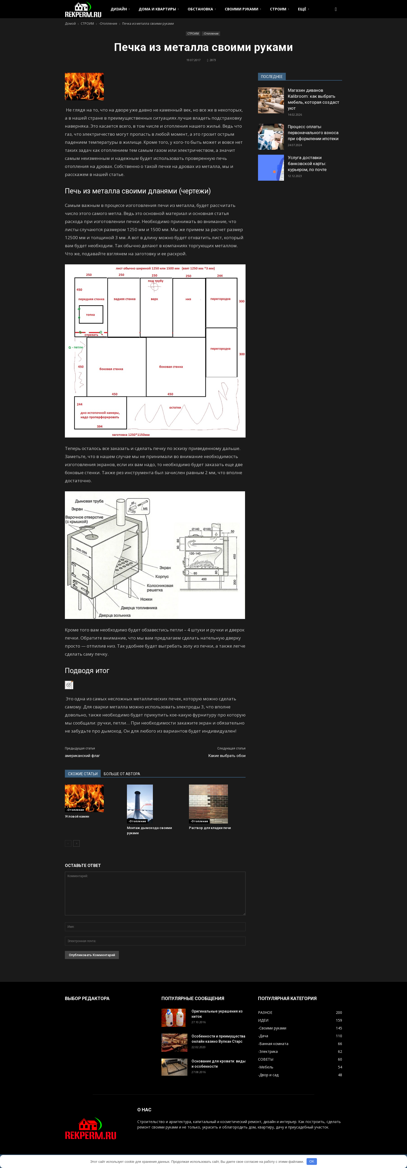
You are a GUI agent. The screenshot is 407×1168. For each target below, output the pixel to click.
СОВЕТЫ (265, 1059)
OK (311, 1161)
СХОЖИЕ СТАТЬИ (83, 774)
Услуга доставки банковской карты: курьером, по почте (307, 163)
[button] (336, 9)
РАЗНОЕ (265, 1012)
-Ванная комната (273, 1043)
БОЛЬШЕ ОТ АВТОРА (122, 774)
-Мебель (265, 1067)
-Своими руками (272, 1028)
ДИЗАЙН (120, 8)
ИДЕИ (263, 1020)
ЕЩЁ (303, 8)
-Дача (263, 1035)
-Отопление (211, 33)
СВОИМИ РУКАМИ (243, 8)
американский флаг (82, 755)
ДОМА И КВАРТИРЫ (159, 8)
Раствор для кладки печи (210, 828)
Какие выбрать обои (227, 755)
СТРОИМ (279, 8)
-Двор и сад (268, 1074)
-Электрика (268, 1051)
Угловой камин (77, 816)
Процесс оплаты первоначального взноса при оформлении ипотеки (313, 132)
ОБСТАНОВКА (202, 8)
